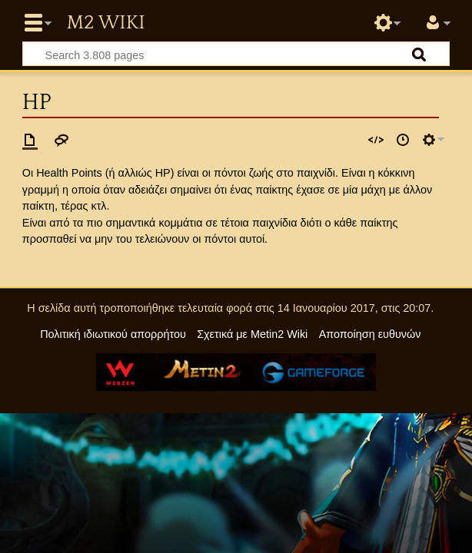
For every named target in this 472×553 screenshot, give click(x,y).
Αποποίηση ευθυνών (370, 334)
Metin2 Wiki (105, 23)
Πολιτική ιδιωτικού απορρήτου (113, 334)
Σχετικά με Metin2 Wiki (252, 334)
